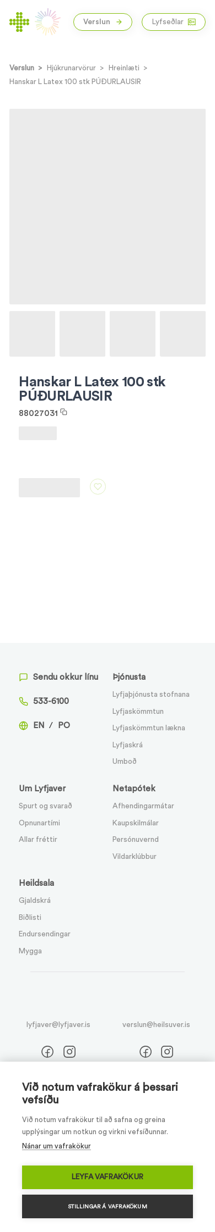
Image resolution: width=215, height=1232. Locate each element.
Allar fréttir (38, 839)
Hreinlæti (124, 68)
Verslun (102, 22)
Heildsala (36, 883)
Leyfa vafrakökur (107, 1177)
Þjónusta (129, 677)
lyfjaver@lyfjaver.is (58, 1025)
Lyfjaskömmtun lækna (148, 728)
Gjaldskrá (35, 900)
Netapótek (133, 789)
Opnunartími (39, 823)
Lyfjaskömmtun (138, 711)
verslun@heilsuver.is (156, 1025)
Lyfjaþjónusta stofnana (151, 694)
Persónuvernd (135, 839)
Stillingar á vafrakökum (107, 1206)
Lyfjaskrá (127, 745)
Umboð (124, 761)
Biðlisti (30, 918)
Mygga (30, 951)
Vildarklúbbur (134, 857)
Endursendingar (45, 934)
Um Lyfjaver (42, 789)
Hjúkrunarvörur (71, 68)
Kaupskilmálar (135, 823)
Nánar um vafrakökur (56, 1146)
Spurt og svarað (45, 806)
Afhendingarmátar (143, 806)
